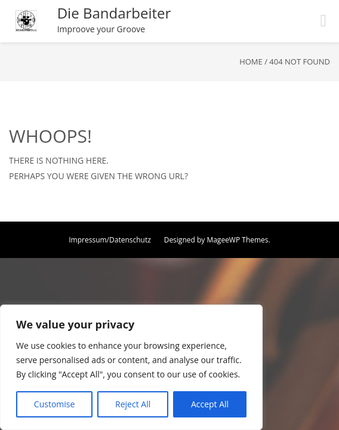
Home (251, 61)
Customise (54, 404)
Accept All (210, 404)
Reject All (132, 404)
